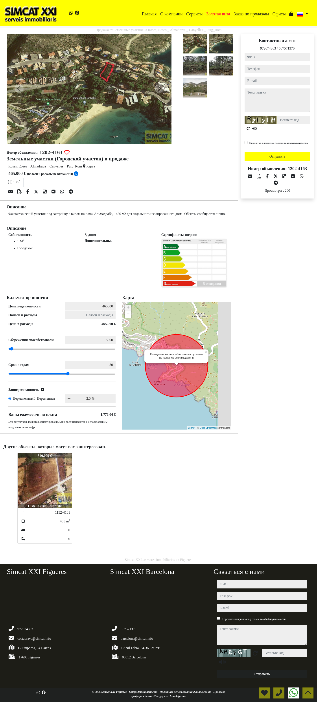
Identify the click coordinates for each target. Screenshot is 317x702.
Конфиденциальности (143, 691)
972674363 (268, 48)
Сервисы (194, 13)
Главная (149, 13)
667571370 (287, 48)
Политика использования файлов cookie (186, 691)
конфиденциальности (296, 143)
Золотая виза (218, 13)
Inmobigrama (178, 696)
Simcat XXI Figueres (114, 691)
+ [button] (128, 308)
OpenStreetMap (208, 427)
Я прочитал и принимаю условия (278, 143)
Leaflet (191, 427)
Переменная (46, 398)
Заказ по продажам (251, 13)
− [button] (128, 314)
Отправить (277, 156)
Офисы (279, 13)
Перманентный (24, 398)
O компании (171, 13)
